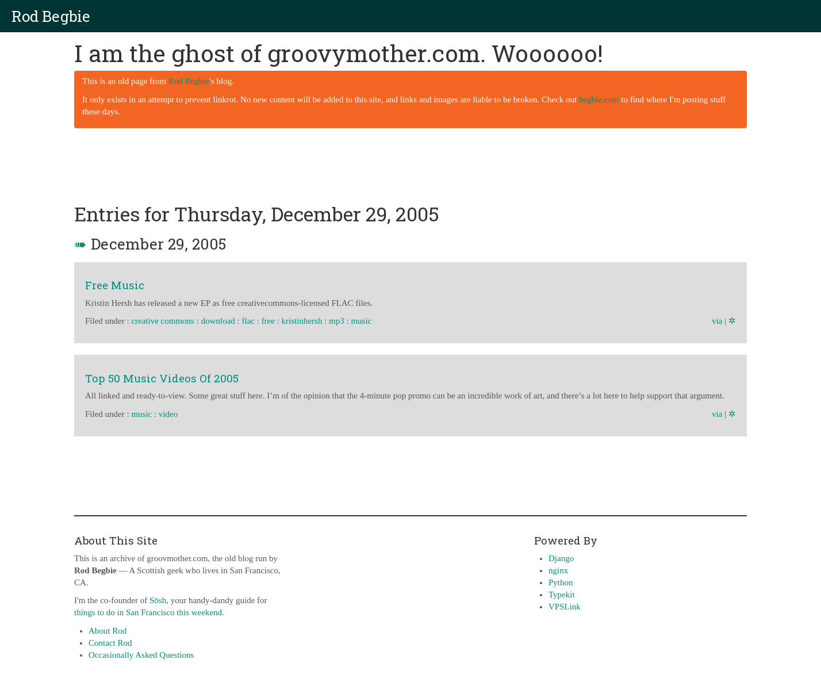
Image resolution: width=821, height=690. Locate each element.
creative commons (162, 320)
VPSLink (564, 606)
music (361, 320)
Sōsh (157, 600)
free (268, 320)
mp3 (336, 320)
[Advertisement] (410, 166)
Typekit (561, 594)
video (168, 414)
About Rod (107, 630)
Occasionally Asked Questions (141, 655)
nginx (558, 570)
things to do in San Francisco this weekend (148, 612)
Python (560, 582)
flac (247, 320)
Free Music (114, 285)
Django (561, 558)
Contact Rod (110, 642)
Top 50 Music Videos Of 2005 (162, 378)
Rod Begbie (50, 16)
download (218, 320)
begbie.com (599, 99)
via (717, 320)
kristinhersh (302, 320)
